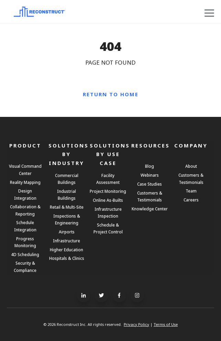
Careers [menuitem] (191, 199)
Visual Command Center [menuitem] (25, 169)
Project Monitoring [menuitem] (108, 191)
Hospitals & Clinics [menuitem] (66, 258)
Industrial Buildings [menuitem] (66, 194)
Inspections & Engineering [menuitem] (66, 219)
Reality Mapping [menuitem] (25, 182)
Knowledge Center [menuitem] (150, 208)
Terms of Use (166, 324)
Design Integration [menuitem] (25, 194)
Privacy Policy (136, 324)
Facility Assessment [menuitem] (108, 179)
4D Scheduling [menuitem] (25, 254)
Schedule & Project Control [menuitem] (108, 228)
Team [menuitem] (191, 191)
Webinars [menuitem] (150, 175)
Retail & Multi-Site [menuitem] (67, 207)
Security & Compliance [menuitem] (25, 266)
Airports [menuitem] (67, 231)
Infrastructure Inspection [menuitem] (108, 212)
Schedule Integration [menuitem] (25, 226)
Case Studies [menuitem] (149, 184)
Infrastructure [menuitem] (66, 240)
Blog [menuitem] (149, 166)
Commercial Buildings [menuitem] (66, 179)
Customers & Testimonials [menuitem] (149, 196)
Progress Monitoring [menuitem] (25, 242)
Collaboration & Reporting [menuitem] (25, 210)
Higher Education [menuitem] (66, 249)
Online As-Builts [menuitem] (108, 200)
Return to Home (111, 94)
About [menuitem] (191, 166)
